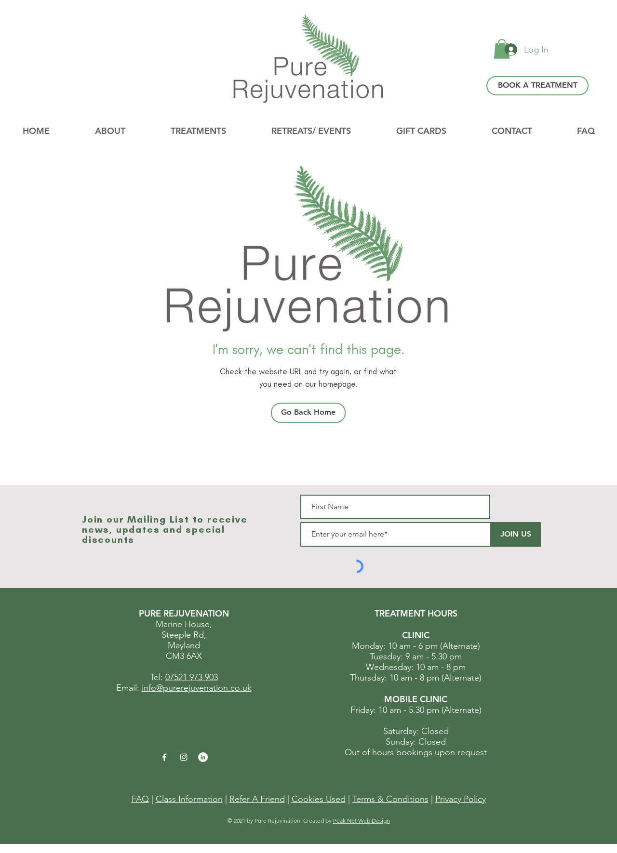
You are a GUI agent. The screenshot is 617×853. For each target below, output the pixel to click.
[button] (311, 131)
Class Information (189, 799)
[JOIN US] (515, 534)
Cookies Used (319, 799)
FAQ (140, 799)
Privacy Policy (460, 799)
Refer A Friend (257, 799)
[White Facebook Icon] (164, 757)
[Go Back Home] (308, 413)
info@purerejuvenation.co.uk (197, 687)
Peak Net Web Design (361, 820)
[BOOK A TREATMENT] (537, 85)
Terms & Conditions (390, 799)
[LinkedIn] (203, 757)
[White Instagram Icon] (183, 757)
